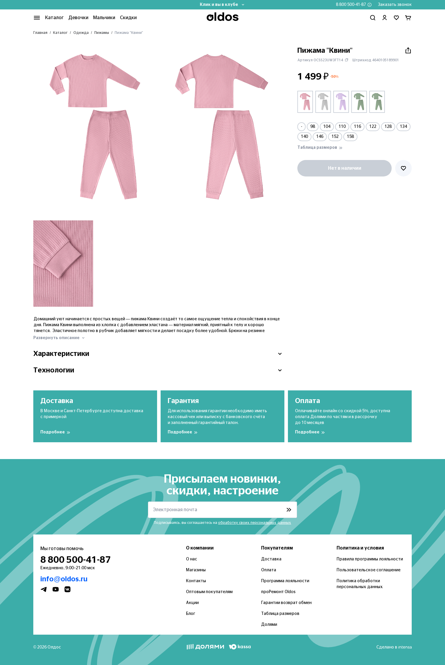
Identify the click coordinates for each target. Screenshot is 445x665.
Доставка (271, 559)
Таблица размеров (280, 614)
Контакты (196, 581)
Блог (190, 614)
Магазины (196, 570)
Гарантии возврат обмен (286, 603)
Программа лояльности (285, 581)
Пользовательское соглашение (368, 570)
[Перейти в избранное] (396, 17)
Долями (269, 625)
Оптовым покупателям (209, 592)
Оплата (268, 570)
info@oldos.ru (64, 579)
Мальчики (104, 17)
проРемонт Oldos (278, 592)
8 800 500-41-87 (351, 5)
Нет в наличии (344, 168)
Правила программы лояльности (370, 559)
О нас (191, 559)
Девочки (78, 17)
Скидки (128, 17)
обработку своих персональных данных (254, 522)
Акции (192, 603)
